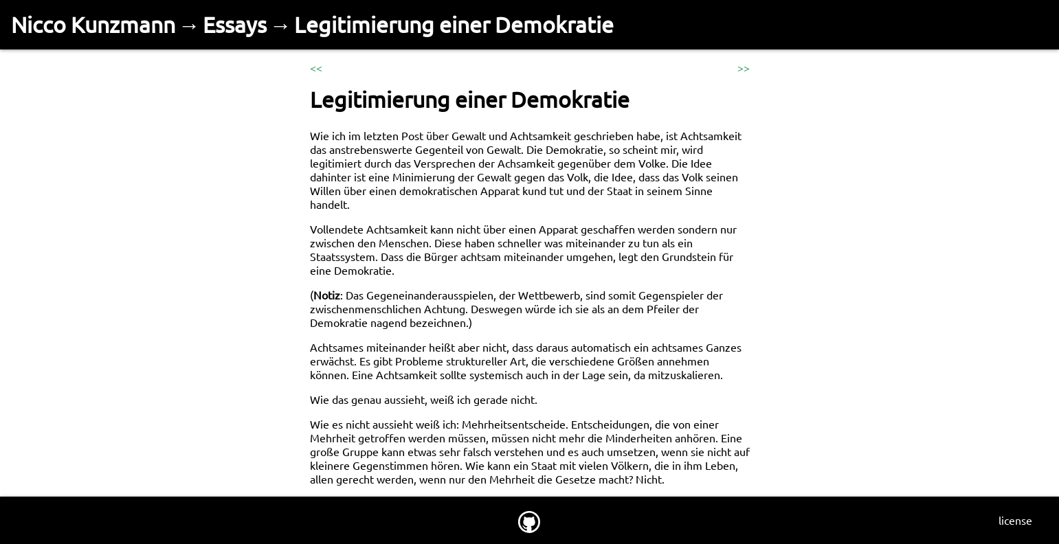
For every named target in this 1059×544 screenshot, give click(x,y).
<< (316, 67)
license (1015, 520)
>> (743, 67)
